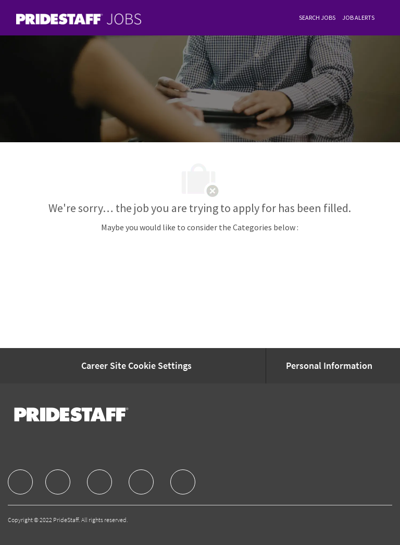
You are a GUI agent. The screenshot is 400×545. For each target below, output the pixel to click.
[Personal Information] (329, 365)
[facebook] (20, 481)
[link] (78, 19)
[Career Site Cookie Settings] (136, 365)
